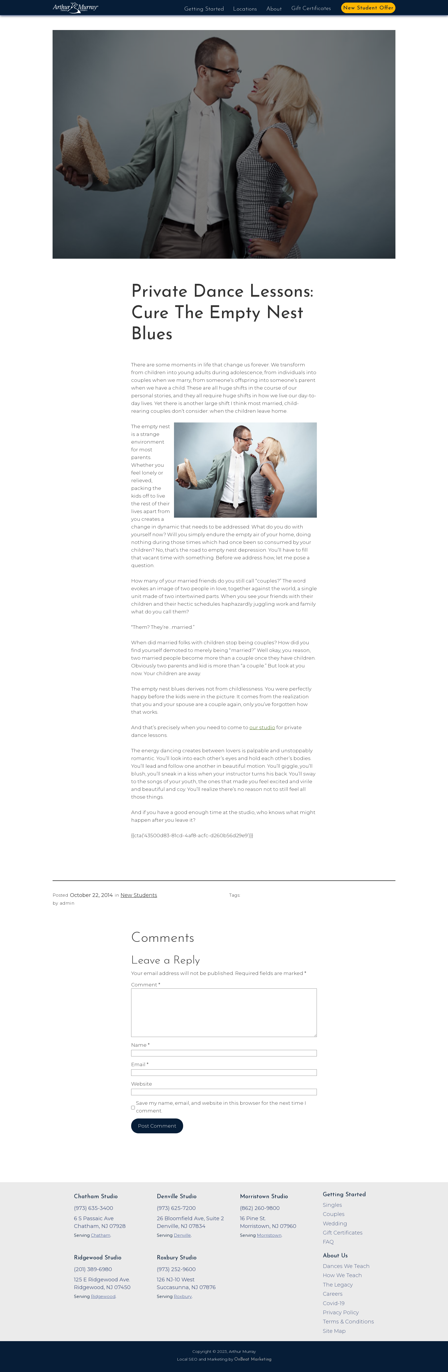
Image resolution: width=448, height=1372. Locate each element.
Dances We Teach (346, 1266)
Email (140, 1064)
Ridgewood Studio (97, 1258)
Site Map (334, 1331)
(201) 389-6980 (93, 1269)
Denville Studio (177, 1197)
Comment (145, 985)
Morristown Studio (264, 1197)
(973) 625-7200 (176, 1208)
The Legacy (338, 1284)
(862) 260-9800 (260, 1208)
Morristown (269, 1235)
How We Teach (342, 1275)
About (274, 9)
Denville (182, 1235)
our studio (262, 727)
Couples (334, 1214)
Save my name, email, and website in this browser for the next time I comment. (221, 1107)
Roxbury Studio (177, 1258)
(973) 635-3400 (93, 1208)
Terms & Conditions (348, 1321)
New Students (139, 895)
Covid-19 (334, 1303)
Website (141, 1084)
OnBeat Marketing (252, 1359)
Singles (332, 1205)
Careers (333, 1294)
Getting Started (204, 9)
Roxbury (183, 1296)
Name (140, 1045)
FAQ (328, 1242)
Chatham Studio (96, 1197)
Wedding (335, 1223)
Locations (245, 9)
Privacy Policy (341, 1312)
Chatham (100, 1235)
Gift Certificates (311, 8)
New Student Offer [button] (368, 8)
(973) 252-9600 (176, 1269)
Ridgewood (103, 1296)
